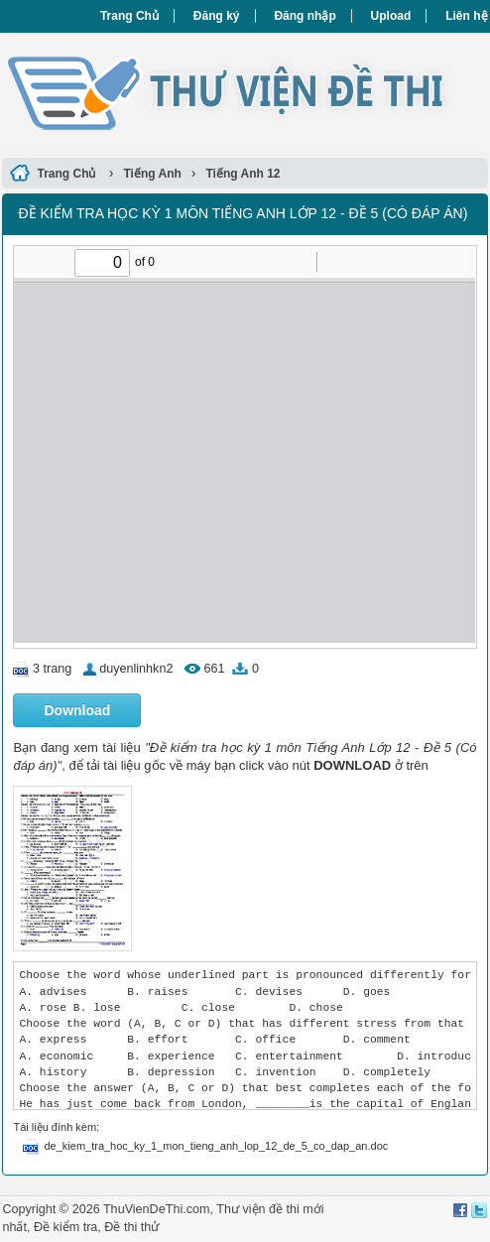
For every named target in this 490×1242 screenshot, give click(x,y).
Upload (391, 16)
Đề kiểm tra (65, 1227)
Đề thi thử (131, 1227)
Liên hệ (466, 16)
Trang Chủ (129, 16)
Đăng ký (216, 16)
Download (77, 710)
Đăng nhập (304, 16)
